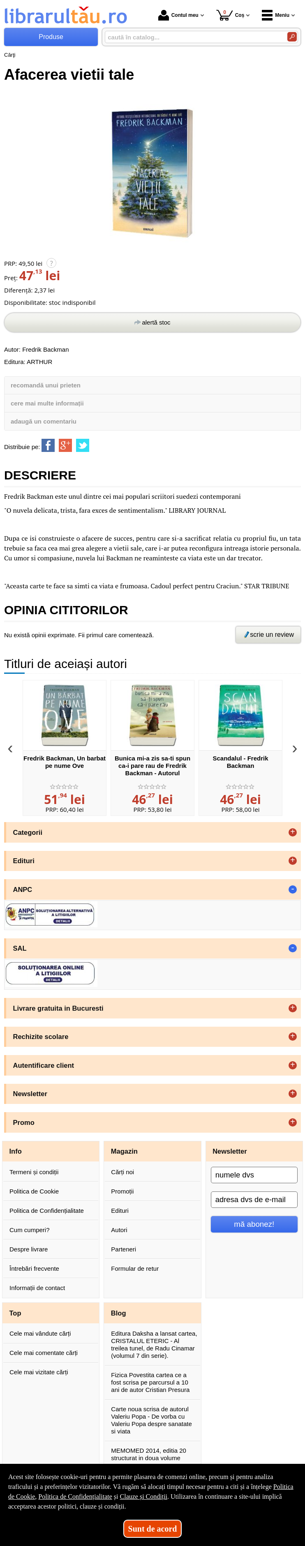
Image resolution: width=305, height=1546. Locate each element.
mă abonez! (254, 1224)
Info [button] (15, 1151)
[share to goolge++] (65, 445)
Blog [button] (118, 1313)
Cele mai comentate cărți (43, 1352)
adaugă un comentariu (43, 421)
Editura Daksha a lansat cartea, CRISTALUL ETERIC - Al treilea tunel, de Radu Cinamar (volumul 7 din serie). (154, 1344)
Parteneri (123, 1249)
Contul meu (178, 15)
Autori (119, 1229)
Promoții (122, 1191)
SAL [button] (20, 948)
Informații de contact (37, 1287)
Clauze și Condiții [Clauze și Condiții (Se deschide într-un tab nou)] (144, 1496)
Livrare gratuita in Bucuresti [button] (58, 1008)
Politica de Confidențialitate (46, 1210)
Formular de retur (135, 1268)
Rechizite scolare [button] (41, 1036)
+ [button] (292, 832)
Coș (230, 15)
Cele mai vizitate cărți (38, 1372)
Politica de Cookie (34, 1191)
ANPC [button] (22, 889)
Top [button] (15, 1313)
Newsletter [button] (30, 1093)
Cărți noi (122, 1171)
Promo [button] (24, 1122)
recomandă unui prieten (46, 385)
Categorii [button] (28, 832)
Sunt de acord (152, 1528)
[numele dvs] (254, 1175)
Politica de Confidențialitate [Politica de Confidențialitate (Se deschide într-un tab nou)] (75, 1496)
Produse (51, 36)
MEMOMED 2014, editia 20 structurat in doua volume (148, 1454)
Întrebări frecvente (34, 1268)
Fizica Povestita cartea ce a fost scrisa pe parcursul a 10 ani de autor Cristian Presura (150, 1382)
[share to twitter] (82, 445)
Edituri (120, 1210)
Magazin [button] (124, 1151)
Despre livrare (28, 1249)
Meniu (275, 15)
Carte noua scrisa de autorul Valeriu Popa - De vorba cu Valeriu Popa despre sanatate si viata (151, 1420)
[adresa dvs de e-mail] (254, 1199)
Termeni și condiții (33, 1171)
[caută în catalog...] (193, 37)
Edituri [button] (24, 860)
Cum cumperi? (29, 1229)
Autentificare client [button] (43, 1065)
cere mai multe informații (47, 403)
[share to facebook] (48, 445)
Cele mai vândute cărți (40, 1333)
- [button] (292, 889)
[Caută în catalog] (292, 36)
